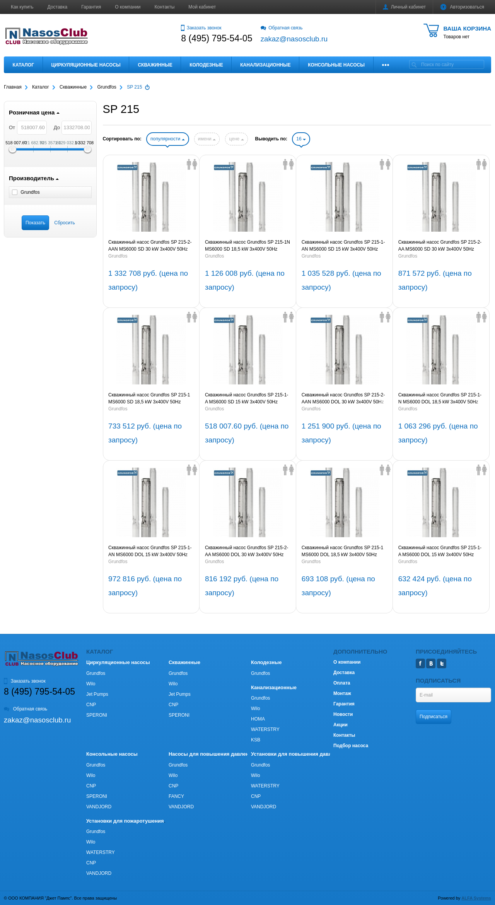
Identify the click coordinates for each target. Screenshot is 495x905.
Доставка (58, 7)
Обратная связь (282, 28)
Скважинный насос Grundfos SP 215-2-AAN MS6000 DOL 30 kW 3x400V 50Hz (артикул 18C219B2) (343, 398)
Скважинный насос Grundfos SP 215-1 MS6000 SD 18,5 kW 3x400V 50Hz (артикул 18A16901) (149, 398)
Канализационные (265, 65)
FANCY (176, 796)
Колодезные (206, 65)
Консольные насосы (336, 65)
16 (301, 139)
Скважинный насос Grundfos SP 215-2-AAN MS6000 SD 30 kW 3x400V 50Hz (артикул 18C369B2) (149, 246)
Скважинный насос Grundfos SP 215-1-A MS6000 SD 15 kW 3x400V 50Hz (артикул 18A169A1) (246, 398)
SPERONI (96, 715)
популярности (167, 139)
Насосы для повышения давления (212, 754)
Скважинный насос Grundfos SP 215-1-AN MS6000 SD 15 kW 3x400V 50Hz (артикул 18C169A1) (343, 246)
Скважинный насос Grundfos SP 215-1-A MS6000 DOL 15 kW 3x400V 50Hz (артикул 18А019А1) (439, 551)
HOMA (258, 719)
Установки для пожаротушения (125, 821)
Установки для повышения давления (297, 754)
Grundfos (117, 256)
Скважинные (155, 65)
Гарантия (91, 7)
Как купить (22, 7)
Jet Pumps (97, 694)
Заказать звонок (201, 28)
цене (236, 139)
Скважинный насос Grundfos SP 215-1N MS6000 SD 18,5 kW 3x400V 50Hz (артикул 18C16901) (247, 246)
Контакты (165, 7)
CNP (91, 704)
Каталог (23, 65)
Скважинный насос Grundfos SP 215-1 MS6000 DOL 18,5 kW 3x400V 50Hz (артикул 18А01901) (342, 551)
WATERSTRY (265, 729)
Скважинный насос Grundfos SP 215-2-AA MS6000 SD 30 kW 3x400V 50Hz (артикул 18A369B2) (439, 246)
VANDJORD (98, 806)
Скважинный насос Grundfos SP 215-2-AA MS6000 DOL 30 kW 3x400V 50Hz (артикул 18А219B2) (246, 551)
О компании (127, 7)
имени (207, 139)
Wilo (90, 683)
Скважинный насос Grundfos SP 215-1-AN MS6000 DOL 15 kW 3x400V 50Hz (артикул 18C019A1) (149, 551)
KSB (255, 740)
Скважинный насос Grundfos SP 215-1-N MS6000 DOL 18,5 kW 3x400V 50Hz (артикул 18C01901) (439, 398)
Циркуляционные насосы (85, 65)
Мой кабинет (202, 7)
